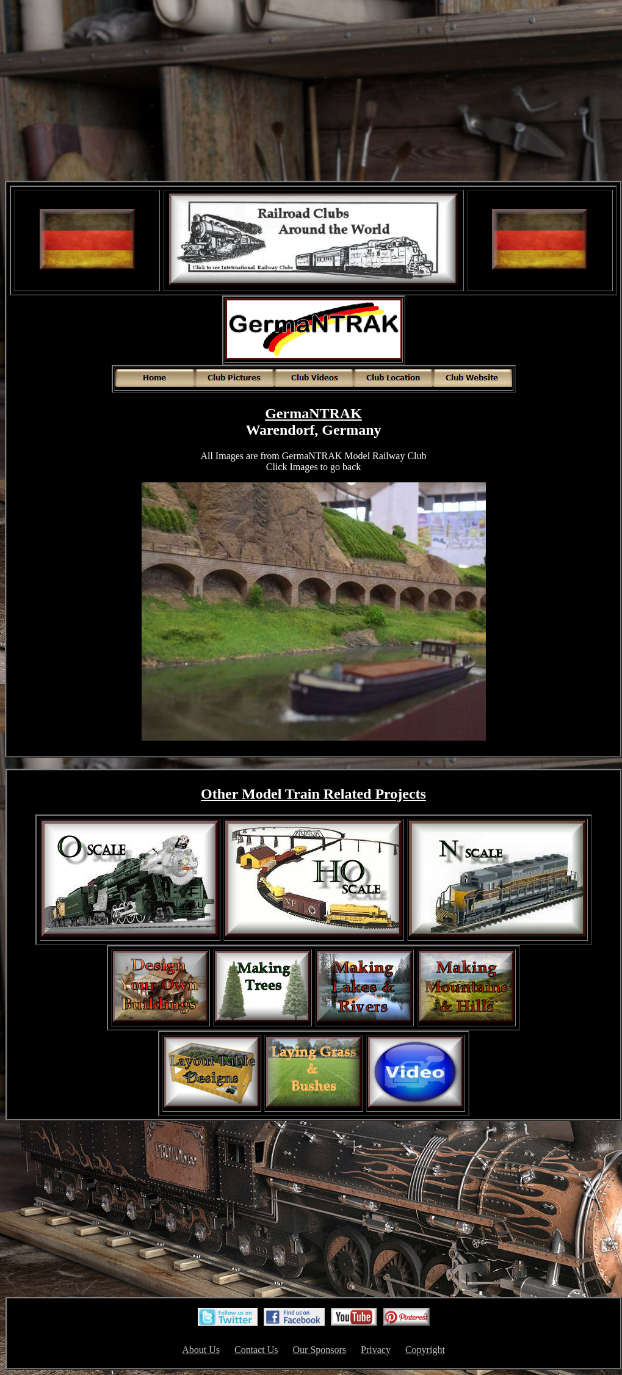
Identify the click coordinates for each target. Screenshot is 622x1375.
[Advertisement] (313, 91)
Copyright (425, 1349)
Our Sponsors (320, 1349)
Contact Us (256, 1349)
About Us (201, 1349)
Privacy (376, 1349)
